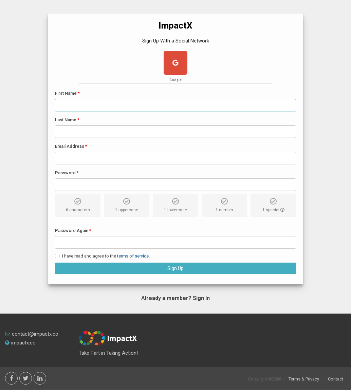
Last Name (65, 119)
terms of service (133, 256)
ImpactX (175, 25)
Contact (335, 379)
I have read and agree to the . (106, 256)
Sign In (201, 298)
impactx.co (20, 343)
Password (65, 172)
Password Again (71, 230)
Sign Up (175, 268)
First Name (66, 93)
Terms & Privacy (304, 379)
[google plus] (175, 63)
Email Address (69, 146)
